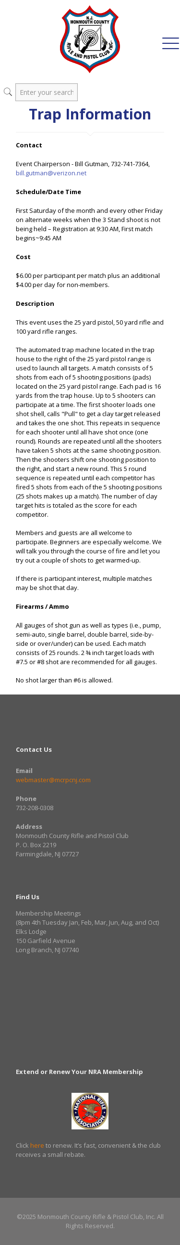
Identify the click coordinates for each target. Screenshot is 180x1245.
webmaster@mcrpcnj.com (53, 779)
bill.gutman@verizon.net (51, 173)
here (37, 1145)
